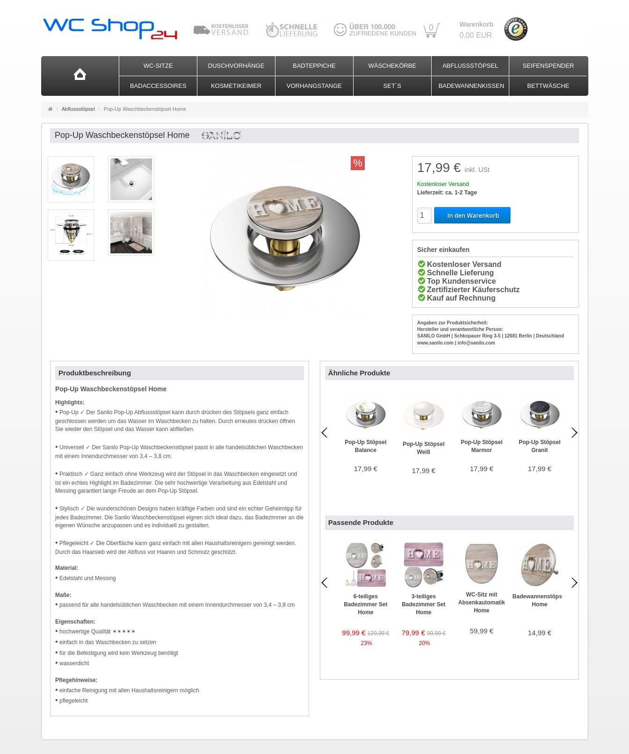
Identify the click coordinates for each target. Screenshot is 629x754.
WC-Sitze (158, 65)
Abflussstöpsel (470, 65)
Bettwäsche (548, 85)
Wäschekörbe (392, 65)
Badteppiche (314, 65)
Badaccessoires (158, 85)
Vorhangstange (314, 85)
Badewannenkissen (471, 85)
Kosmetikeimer (236, 85)
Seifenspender (548, 65)
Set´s (392, 85)
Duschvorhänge (236, 65)
